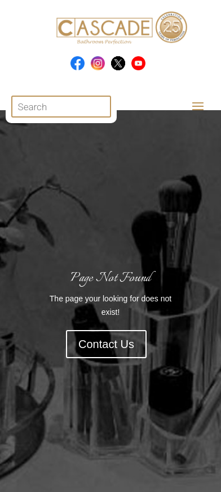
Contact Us (106, 344)
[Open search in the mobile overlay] (61, 106)
